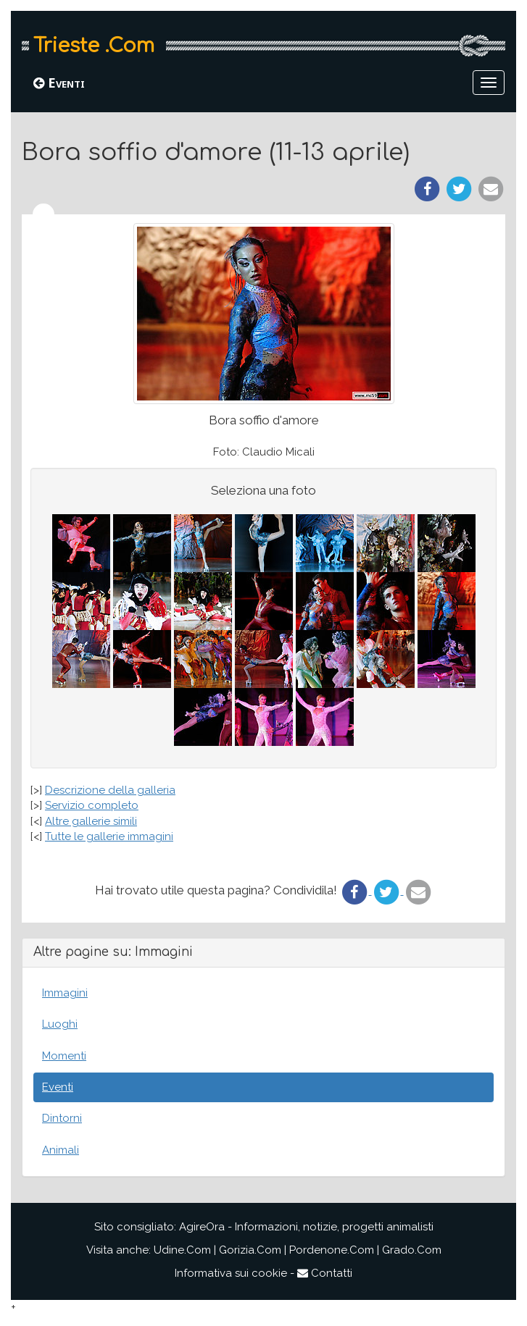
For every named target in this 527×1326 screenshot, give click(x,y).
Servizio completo (91, 805)
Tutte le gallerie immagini (109, 836)
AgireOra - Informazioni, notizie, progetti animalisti (306, 1226)
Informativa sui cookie (231, 1273)
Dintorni (62, 1118)
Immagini (65, 992)
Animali (60, 1150)
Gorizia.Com (250, 1249)
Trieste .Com (93, 45)
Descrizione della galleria (110, 790)
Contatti (324, 1273)
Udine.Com (182, 1249)
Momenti (64, 1055)
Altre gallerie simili (91, 821)
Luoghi (60, 1024)
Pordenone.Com (331, 1249)
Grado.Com (411, 1249)
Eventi (59, 82)
